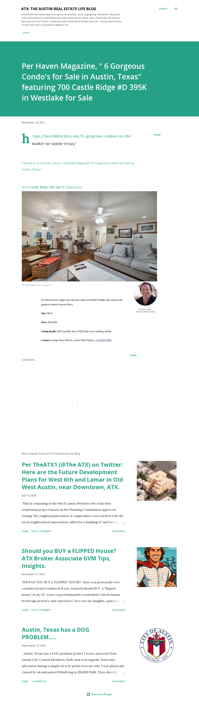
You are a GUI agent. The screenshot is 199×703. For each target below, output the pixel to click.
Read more (118, 531)
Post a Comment (42, 531)
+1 (103, 340)
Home (26, 32)
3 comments (39, 681)
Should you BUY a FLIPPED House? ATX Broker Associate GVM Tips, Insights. (69, 558)
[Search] (163, 9)
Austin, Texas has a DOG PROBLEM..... (55, 633)
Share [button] (157, 134)
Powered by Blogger (99, 694)
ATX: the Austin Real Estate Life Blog (58, 8)
